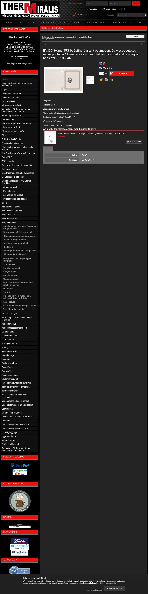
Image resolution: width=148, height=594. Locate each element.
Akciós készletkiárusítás (13, 93)
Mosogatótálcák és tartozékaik (76, 37)
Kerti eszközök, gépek (12, 211)
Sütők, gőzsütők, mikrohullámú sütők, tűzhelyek (18, 283)
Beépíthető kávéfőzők (13, 309)
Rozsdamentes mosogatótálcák (19, 236)
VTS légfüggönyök (10, 432)
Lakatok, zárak (8, 332)
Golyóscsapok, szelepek (13, 177)
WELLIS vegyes (9, 440)
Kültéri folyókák (9, 324)
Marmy (5, 347)
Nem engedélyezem (94, 590)
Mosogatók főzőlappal (15, 254)
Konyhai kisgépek (11, 268)
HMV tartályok (8, 191)
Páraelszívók (9, 302)
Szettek (6, 292)
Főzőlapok (8, 288)
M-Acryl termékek (10, 343)
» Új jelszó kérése (109, 9)
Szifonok (8, 247)
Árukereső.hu (19, 548)
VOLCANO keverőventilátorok (15, 424)
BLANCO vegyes (9, 314)
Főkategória (46, 37)
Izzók (4, 203)
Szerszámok (7, 367)
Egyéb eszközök (9, 436)
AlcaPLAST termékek (11, 105)
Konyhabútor (9, 272)
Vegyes (5, 89)
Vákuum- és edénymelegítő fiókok (19, 305)
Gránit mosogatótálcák (15, 240)
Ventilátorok (7, 409)
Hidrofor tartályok (9, 187)
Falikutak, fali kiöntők (11, 139)
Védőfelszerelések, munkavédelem (18, 405)
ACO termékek (8, 101)
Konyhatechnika (58, 37)
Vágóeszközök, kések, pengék (15, 401)
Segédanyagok (8, 355)
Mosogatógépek (11, 279)
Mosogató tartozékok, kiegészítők (20, 250)
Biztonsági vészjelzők (11, 115)
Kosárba (123, 74)
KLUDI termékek (9, 218)
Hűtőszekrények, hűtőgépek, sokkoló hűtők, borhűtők (17, 297)
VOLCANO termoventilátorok (15, 428)
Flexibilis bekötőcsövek (12, 143)
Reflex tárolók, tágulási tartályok (16, 383)
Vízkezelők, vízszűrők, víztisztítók (17, 417)
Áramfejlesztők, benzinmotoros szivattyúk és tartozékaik (16, 110)
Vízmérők (6, 420)
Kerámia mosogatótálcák (16, 243)
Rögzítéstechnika (9, 351)
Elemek (5, 135)
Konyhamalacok (11, 275)
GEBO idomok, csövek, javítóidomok (18, 173)
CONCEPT (7, 157)
